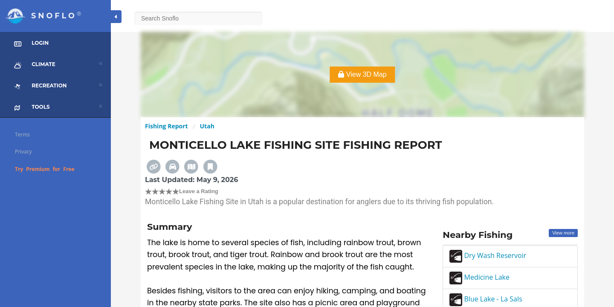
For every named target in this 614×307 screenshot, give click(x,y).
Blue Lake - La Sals (485, 299)
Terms (22, 134)
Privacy (23, 151)
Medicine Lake (479, 277)
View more (563, 232)
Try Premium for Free (45, 169)
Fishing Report (166, 126)
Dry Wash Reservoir (487, 255)
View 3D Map (362, 74)
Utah (207, 126)
